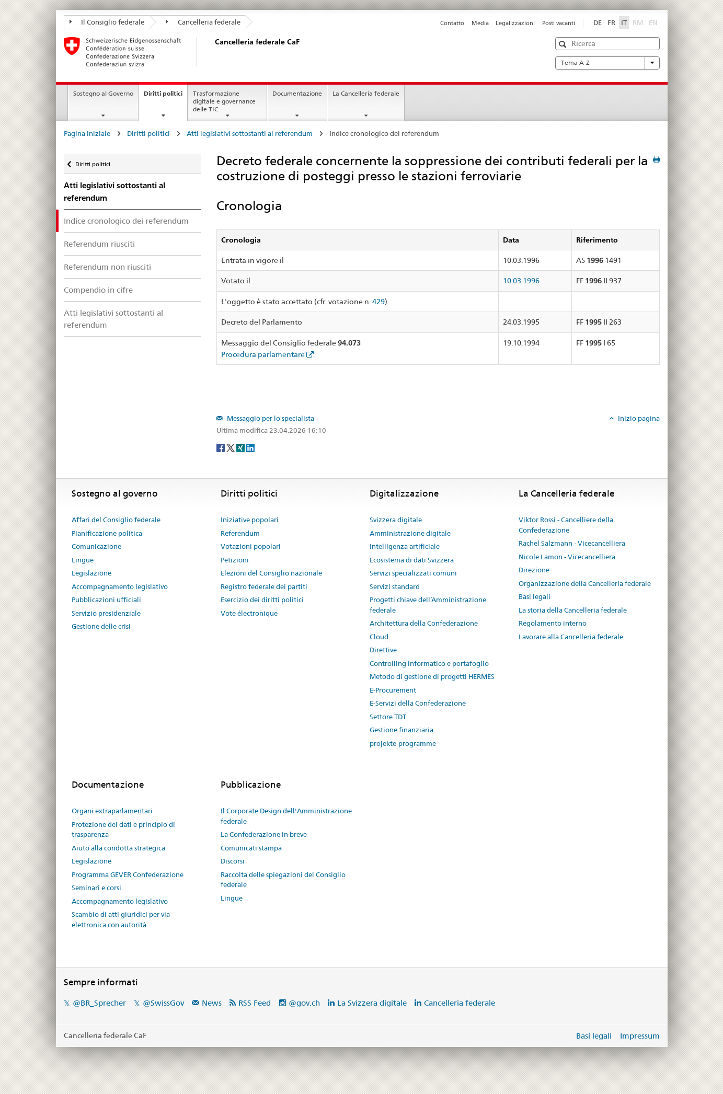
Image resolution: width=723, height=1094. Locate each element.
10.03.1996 (521, 281)
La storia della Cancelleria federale (573, 610)
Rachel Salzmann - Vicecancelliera (572, 543)
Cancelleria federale (203, 22)
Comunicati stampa (251, 848)
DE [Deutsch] (597, 22)
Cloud (379, 636)
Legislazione (91, 573)
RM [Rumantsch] (638, 22)
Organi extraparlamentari (112, 811)
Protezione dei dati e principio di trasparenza (123, 829)
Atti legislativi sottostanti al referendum (250, 133)
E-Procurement (393, 690)
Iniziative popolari (250, 519)
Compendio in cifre (98, 290)
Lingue (83, 560)
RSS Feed (254, 1003)
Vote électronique (249, 613)
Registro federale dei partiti (264, 586)
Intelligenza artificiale (405, 546)
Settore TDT (388, 716)
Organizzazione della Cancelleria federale (585, 583)
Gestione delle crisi (101, 626)
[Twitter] (231, 447)
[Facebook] (221, 447)
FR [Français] (611, 22)
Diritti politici (165, 97)
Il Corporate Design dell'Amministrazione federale (286, 816)
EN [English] (653, 22)
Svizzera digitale (396, 519)
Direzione (534, 570)
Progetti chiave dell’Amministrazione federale (428, 604)
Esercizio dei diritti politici (262, 599)
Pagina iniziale (87, 133)
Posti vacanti (558, 23)
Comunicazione (96, 546)
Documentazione (297, 93)
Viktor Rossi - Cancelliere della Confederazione (566, 524)
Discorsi (233, 861)
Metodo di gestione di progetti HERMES (432, 676)
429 (378, 301)
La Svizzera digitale (372, 1003)
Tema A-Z (607, 62)
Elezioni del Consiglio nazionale (271, 573)
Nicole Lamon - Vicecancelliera (567, 556)
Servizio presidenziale (106, 613)
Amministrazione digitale (410, 533)
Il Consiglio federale (107, 22)
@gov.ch (304, 1003)
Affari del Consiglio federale (116, 519)
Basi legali (534, 596)
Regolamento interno (553, 623)
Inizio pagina (638, 418)
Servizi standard (395, 586)
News (212, 1003)
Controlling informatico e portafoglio (429, 663)
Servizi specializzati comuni (413, 573)
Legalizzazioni (515, 23)
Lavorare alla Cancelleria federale (571, 636)
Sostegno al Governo (103, 93)
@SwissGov (163, 1003)
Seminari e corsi (96, 887)
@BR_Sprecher (99, 1003)
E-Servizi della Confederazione (418, 703)
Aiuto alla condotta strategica (118, 848)
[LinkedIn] (250, 447)
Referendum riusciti (99, 244)
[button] (564, 44)
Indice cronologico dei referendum (126, 221)
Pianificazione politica (107, 533)
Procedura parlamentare (263, 354)
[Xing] (241, 447)
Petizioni (235, 560)
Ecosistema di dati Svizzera (412, 560)
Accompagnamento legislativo (120, 586)
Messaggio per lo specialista (269, 418)
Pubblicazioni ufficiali (106, 599)
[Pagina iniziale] (213, 51)
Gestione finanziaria (401, 730)
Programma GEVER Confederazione (127, 874)
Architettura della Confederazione (424, 623)
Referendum (240, 533)
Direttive (383, 650)
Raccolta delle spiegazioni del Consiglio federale (283, 879)
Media (480, 23)
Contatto (452, 23)
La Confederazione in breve (264, 834)
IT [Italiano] (624, 22)
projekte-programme (403, 743)
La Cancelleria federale (365, 93)
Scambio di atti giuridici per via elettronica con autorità (121, 919)
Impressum (640, 1036)
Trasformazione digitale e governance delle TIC (224, 101)
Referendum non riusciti (107, 267)
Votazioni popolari (251, 546)
